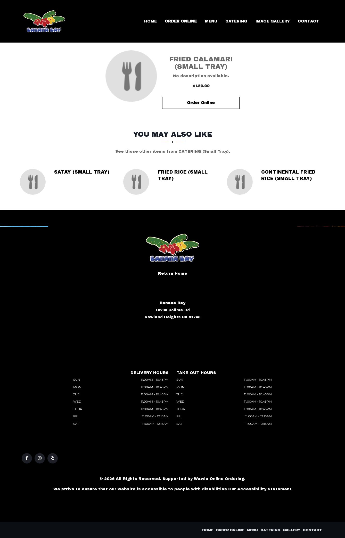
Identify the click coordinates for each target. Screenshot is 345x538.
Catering (248, 21)
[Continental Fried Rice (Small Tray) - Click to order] (241, 182)
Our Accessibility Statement (260, 489)
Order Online (201, 21)
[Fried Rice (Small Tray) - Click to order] (137, 182)
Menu (227, 21)
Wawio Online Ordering (219, 479)
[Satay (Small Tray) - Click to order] (34, 182)
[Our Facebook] (27, 458)
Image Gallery (280, 21)
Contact (311, 21)
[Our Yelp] (52, 458)
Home (176, 21)
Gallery (291, 530)
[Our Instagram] (40, 458)
